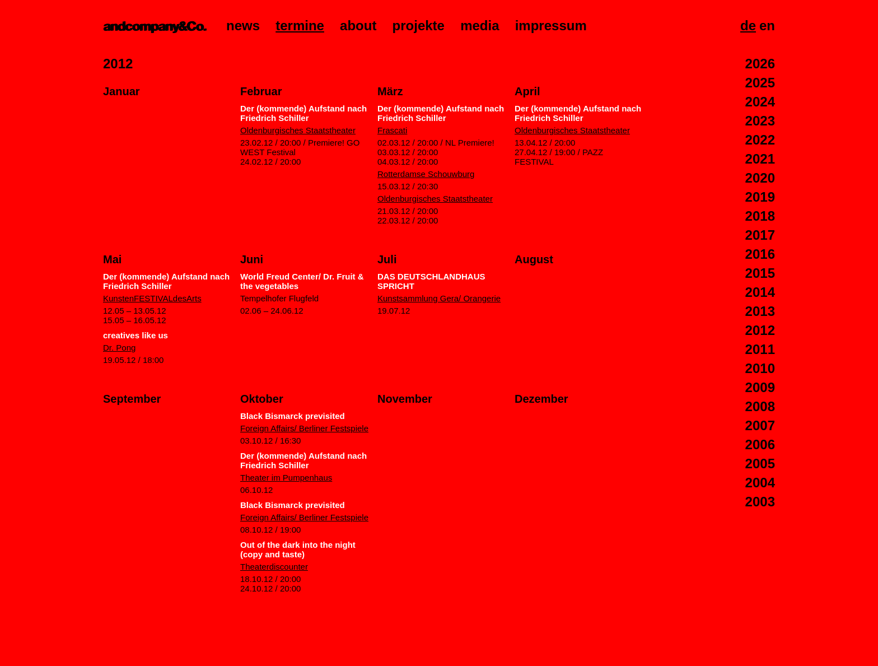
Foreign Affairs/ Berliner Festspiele (304, 428)
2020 (760, 177)
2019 (760, 196)
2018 (760, 215)
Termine (299, 25)
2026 (760, 63)
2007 (760, 425)
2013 (760, 311)
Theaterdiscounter (274, 566)
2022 (760, 139)
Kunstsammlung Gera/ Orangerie (439, 298)
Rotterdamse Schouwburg (425, 174)
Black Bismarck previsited (292, 416)
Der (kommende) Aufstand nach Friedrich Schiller (303, 113)
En (767, 25)
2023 (760, 120)
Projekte (419, 25)
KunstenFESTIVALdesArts (152, 298)
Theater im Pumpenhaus (286, 477)
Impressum (551, 25)
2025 (760, 82)
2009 (760, 387)
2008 (760, 406)
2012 (760, 330)
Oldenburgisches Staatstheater (298, 130)
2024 (760, 101)
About (358, 25)
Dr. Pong (119, 347)
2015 (760, 273)
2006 (760, 444)
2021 (760, 158)
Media (479, 25)
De (748, 25)
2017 (760, 235)
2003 (760, 501)
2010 (760, 368)
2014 (760, 292)
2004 (760, 482)
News (243, 25)
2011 (760, 349)
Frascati (392, 130)
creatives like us (135, 335)
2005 (760, 463)
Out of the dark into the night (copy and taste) (298, 549)
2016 (760, 254)
